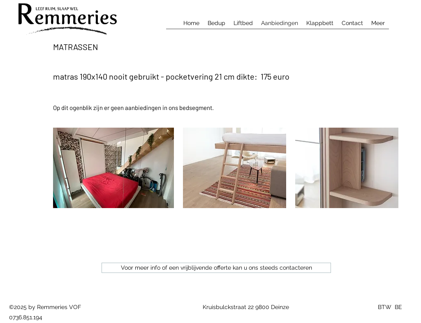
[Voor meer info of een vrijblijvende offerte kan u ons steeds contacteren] (216, 268)
